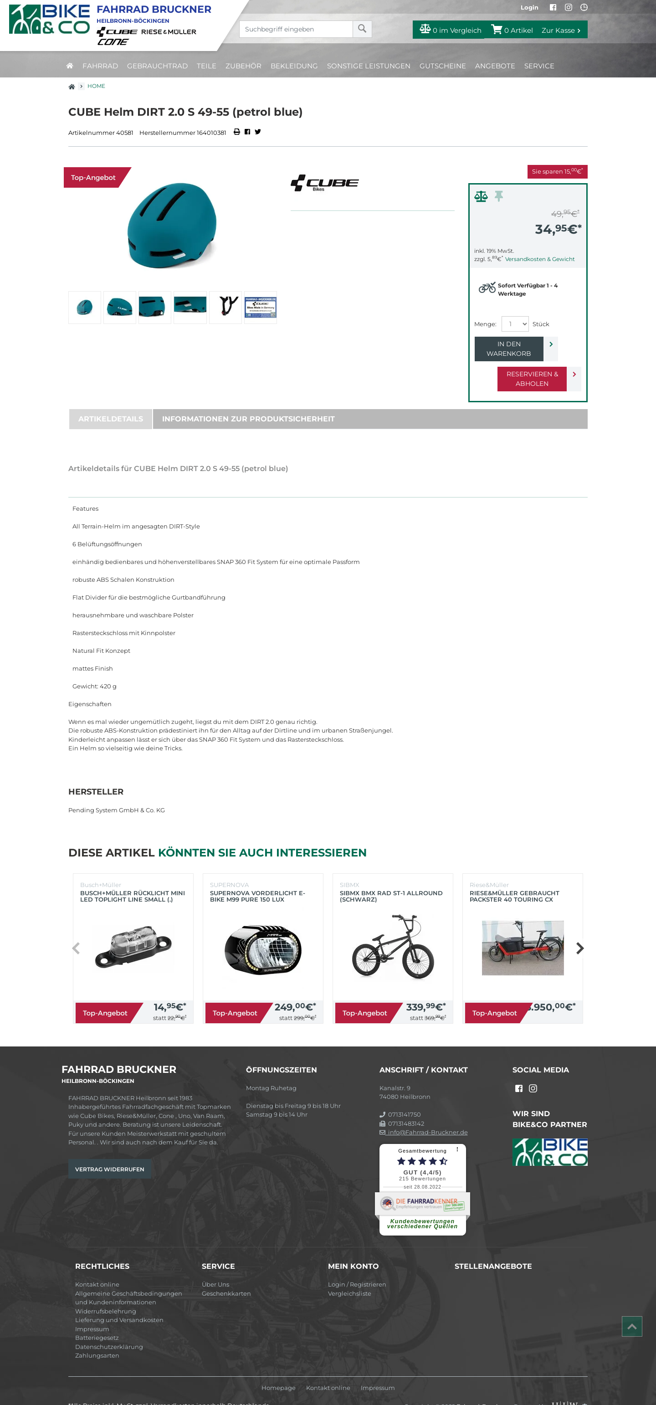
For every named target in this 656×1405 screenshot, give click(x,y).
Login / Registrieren (357, 1265)
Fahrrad (100, 66)
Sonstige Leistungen (368, 66)
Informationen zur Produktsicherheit (248, 399)
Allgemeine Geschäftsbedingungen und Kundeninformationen (128, 1279)
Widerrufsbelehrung (105, 1292)
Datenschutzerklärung (109, 1327)
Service (539, 66)
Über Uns (215, 1265)
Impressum (92, 1309)
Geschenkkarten (226, 1274)
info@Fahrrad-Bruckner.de (423, 1113)
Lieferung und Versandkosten (119, 1300)
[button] (580, 929)
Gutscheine (443, 66)
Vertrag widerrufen (109, 1150)
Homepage (278, 1369)
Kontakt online (97, 1265)
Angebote (495, 66)
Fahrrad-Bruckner (483, 1387)
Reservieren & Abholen (520, 364)
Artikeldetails (110, 399)
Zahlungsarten (97, 1336)
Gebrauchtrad (157, 66)
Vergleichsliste (349, 1274)
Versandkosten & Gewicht (540, 259)
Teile (206, 66)
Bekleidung (294, 66)
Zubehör (243, 66)
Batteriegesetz (97, 1318)
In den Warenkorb (520, 344)
